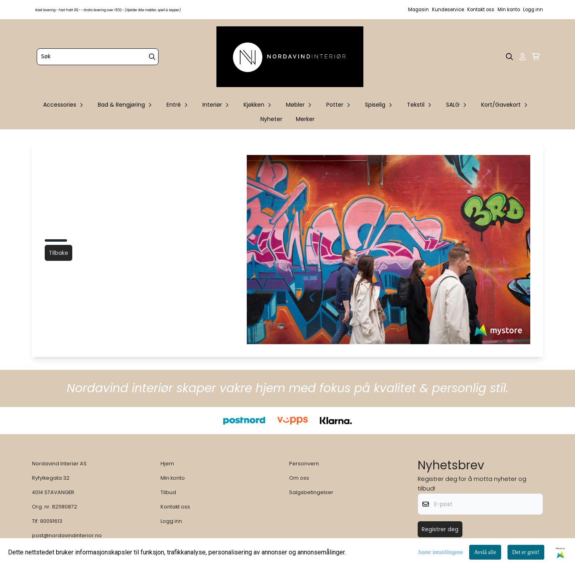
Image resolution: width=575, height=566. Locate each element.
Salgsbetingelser (311, 492)
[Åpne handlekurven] (536, 57)
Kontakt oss (480, 9)
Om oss (299, 478)
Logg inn (533, 9)
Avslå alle (485, 552)
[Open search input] (509, 56)
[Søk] (98, 56)
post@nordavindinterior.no (67, 535)
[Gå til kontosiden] (522, 57)
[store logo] (289, 56)
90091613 (51, 521)
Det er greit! (525, 552)
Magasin (418, 9)
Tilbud (168, 492)
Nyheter (271, 119)
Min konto (509, 9)
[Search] (152, 57)
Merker (305, 119)
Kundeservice (448, 9)
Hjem (167, 463)
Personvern (304, 463)
